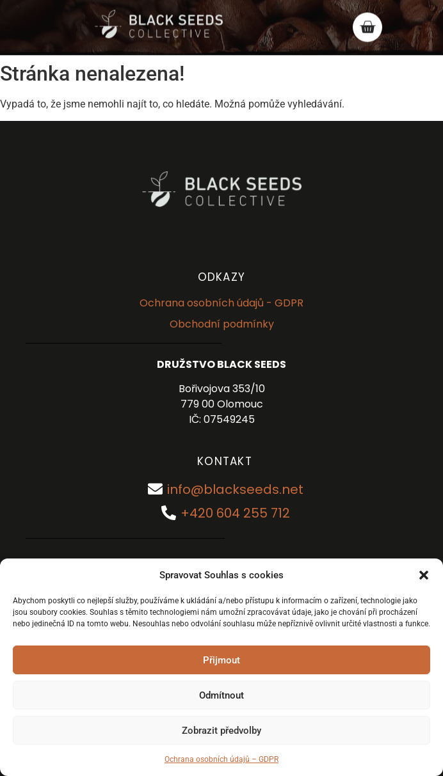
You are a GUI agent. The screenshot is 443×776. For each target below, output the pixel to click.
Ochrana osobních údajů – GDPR (221, 759)
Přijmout (221, 660)
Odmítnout (221, 695)
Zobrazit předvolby (221, 730)
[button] (423, 575)
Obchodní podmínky (222, 324)
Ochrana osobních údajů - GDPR (221, 303)
